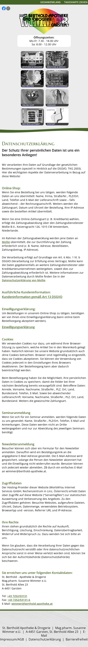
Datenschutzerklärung (45, 639)
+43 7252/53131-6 (19, 600)
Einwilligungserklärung (18, 327)
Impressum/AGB (12, 639)
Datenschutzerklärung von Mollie (23, 280)
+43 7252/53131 (17, 596)
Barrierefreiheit (77, 639)
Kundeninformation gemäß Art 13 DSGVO (32, 297)
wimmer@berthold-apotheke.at (32, 603)
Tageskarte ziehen (75, 2)
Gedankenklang (50, 2)
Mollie (6, 242)
